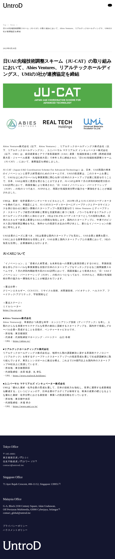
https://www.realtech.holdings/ (29, 375)
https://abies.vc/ (21, 341)
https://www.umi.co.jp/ (25, 406)
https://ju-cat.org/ (12, 310)
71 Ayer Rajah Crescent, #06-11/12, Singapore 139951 (31, 484)
